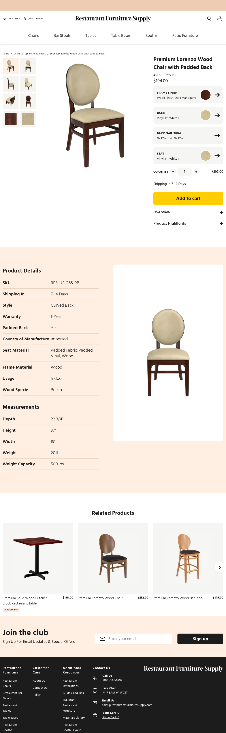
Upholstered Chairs (35, 54)
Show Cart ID (110, 717)
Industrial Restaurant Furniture (70, 705)
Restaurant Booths (10, 727)
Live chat (12, 19)
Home (6, 54)
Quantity (160, 171)
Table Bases (10, 717)
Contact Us (40, 687)
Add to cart (188, 198)
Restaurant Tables (10, 708)
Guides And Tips (73, 693)
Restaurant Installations (71, 683)
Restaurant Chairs (10, 683)
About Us (39, 680)
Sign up (200, 638)
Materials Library (74, 717)
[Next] (220, 567)
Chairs (17, 54)
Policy (37, 694)
